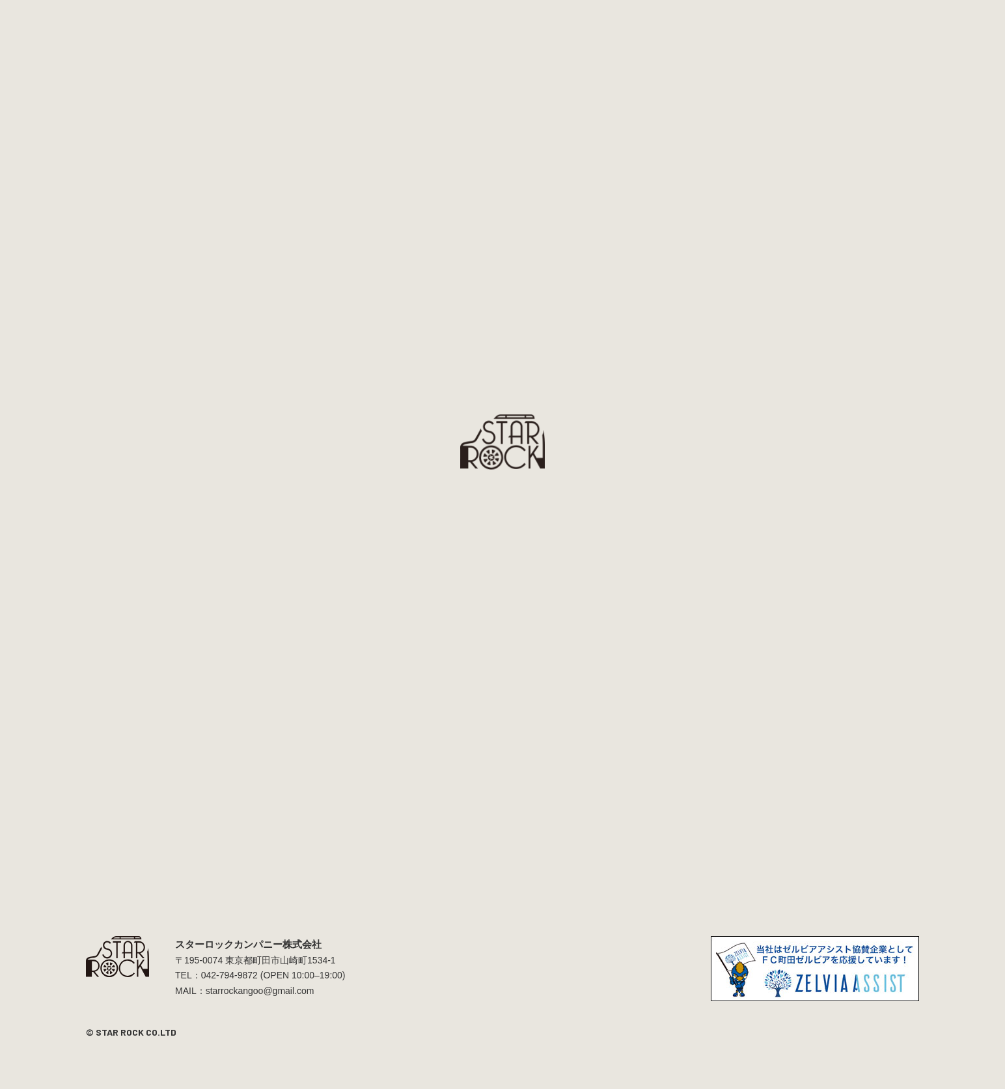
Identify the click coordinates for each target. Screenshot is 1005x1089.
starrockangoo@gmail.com (260, 991)
